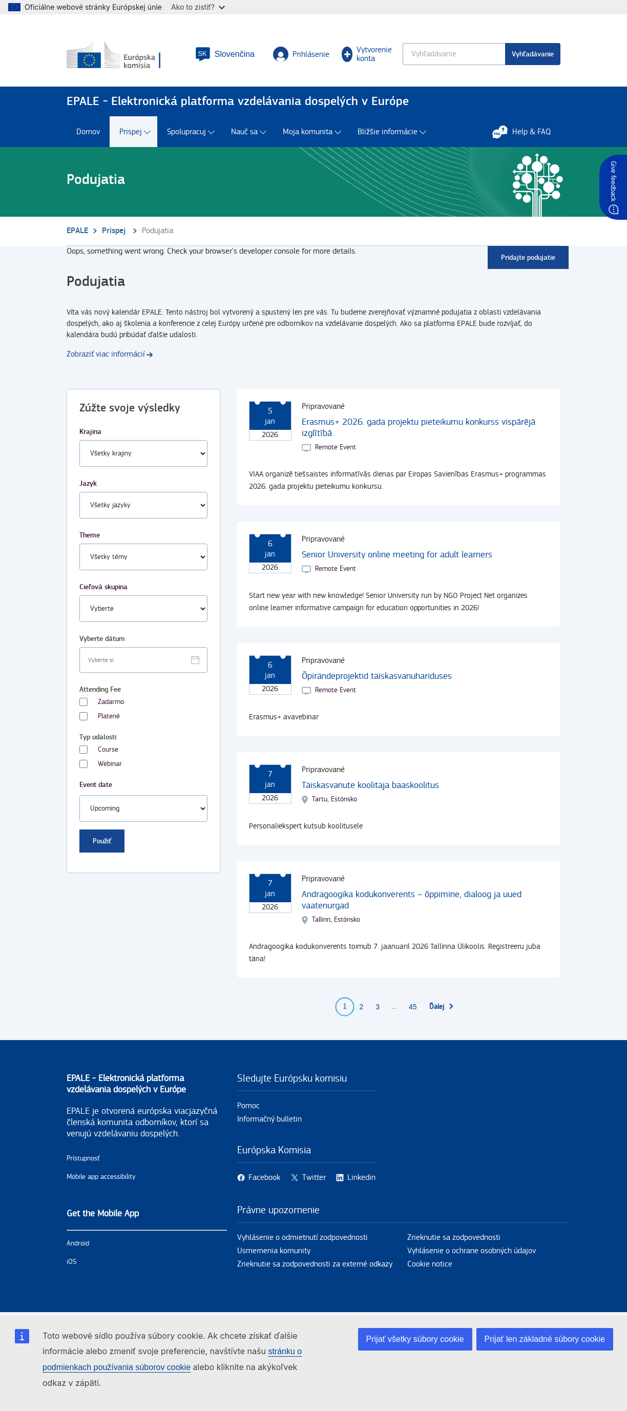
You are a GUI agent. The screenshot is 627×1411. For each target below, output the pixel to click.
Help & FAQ (527, 131)
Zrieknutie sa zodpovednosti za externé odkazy (314, 1264)
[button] (225, 54)
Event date (95, 784)
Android (78, 1243)
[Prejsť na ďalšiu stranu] (441, 1006)
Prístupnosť (83, 1158)
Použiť (102, 841)
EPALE (77, 231)
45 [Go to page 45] (413, 1007)
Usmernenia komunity (273, 1251)
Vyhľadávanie (533, 54)
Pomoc (248, 1106)
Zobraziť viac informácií (105, 354)
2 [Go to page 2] (361, 1007)
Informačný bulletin (269, 1119)
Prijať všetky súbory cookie (415, 1339)
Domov (88, 132)
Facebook (264, 1177)
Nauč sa (244, 132)
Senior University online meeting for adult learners (397, 554)
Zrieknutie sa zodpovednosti (453, 1237)
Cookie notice (429, 1264)
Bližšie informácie (387, 132)
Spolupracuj (186, 132)
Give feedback (613, 181)
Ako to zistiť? (198, 7)
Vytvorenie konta (367, 54)
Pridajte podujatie (528, 257)
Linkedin (361, 1177)
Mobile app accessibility (101, 1177)
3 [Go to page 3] (377, 1007)
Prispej (130, 132)
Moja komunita (307, 132)
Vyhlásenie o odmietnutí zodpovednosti (302, 1237)
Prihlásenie (301, 54)
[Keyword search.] (454, 54)
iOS (71, 1262)
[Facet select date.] (143, 660)
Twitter (314, 1177)
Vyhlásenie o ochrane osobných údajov (471, 1251)
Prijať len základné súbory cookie (545, 1339)
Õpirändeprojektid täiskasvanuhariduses (377, 676)
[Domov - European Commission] (125, 55)
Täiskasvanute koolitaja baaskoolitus (370, 785)
